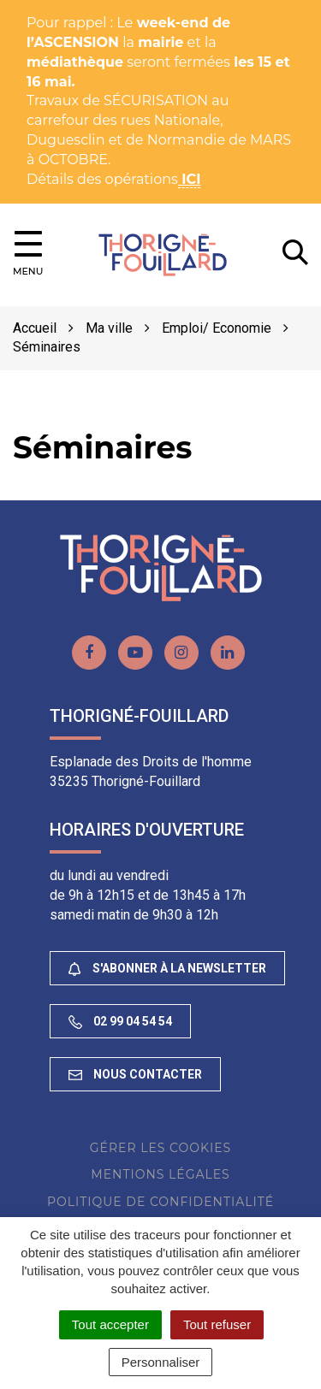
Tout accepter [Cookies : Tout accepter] (110, 1324)
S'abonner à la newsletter (167, 968)
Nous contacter (135, 1074)
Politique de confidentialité (160, 1201)
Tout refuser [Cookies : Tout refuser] (217, 1324)
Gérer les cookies (160, 1148)
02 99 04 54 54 (120, 1021)
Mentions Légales (160, 1174)
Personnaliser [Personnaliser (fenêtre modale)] (161, 1362)
